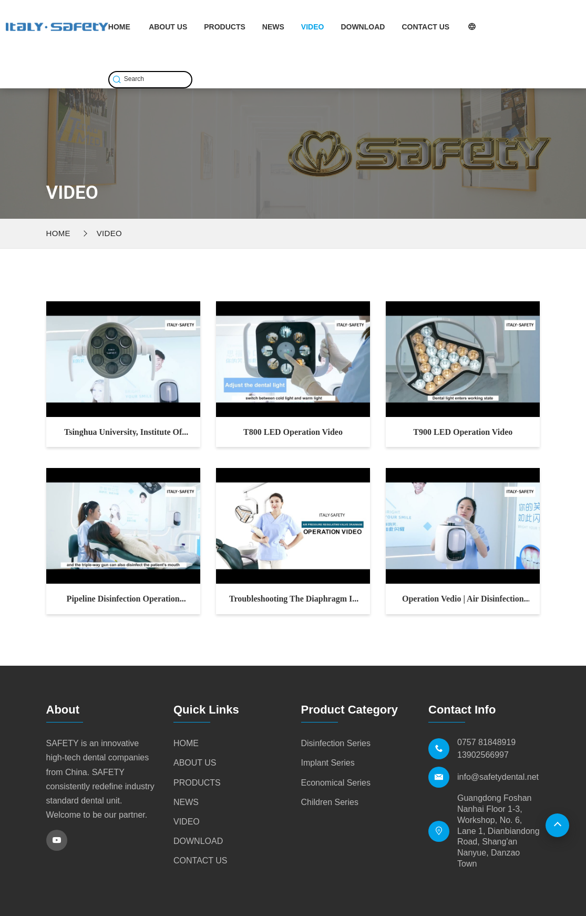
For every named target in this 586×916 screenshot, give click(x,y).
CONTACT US (425, 27)
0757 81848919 (486, 742)
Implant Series (328, 762)
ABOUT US (168, 27)
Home (58, 233)
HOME (119, 27)
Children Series (329, 802)
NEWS (273, 27)
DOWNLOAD (363, 27)
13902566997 (483, 754)
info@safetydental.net (498, 776)
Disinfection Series (336, 743)
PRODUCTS (224, 27)
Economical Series (336, 782)
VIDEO (312, 27)
